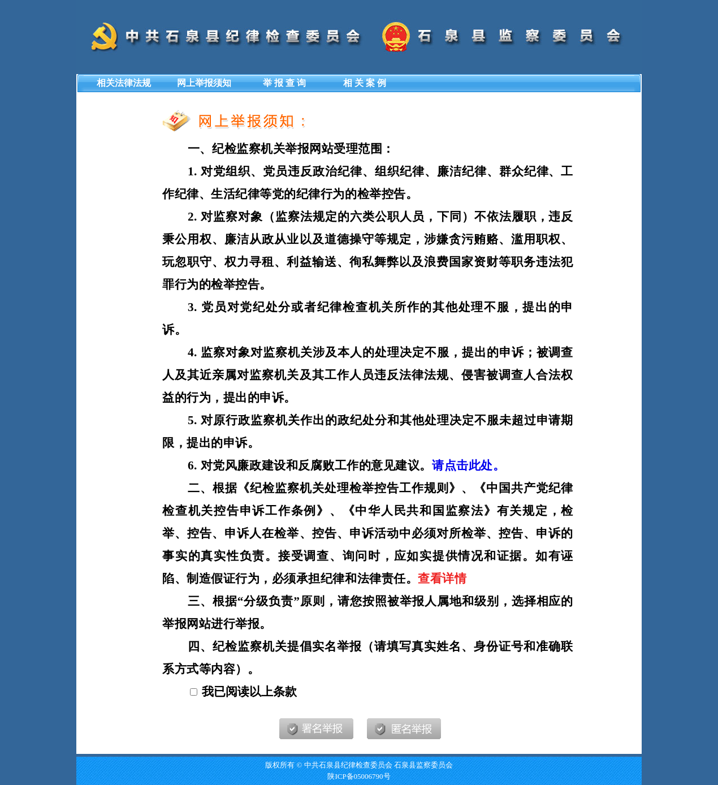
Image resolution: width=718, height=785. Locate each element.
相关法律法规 (124, 83)
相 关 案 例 (364, 83)
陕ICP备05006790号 (358, 776)
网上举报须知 (204, 83)
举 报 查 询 (284, 83)
